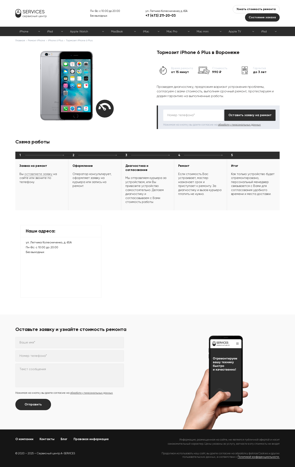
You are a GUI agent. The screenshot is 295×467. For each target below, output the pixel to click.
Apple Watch (79, 31)
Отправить (33, 404)
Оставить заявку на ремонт (250, 115)
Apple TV (235, 31)
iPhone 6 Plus (55, 40)
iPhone (23, 31)
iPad (50, 31)
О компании (24, 439)
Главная (20, 40)
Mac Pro (172, 31)
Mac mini (203, 31)
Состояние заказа (262, 17)
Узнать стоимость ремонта (256, 9)
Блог (64, 439)
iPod (264, 31)
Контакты (47, 439)
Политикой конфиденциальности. (259, 456)
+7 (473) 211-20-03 (160, 15)
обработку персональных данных (239, 124)
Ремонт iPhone (36, 40)
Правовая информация (91, 439)
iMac (146, 31)
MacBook (117, 31)
